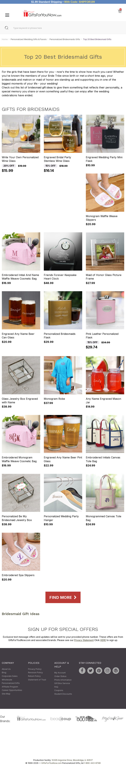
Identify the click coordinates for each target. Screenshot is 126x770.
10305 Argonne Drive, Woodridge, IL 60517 (72, 760)
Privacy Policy (35, 669)
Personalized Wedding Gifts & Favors (29, 39)
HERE (103, 640)
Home (5, 39)
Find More (63, 597)
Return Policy (34, 676)
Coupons (58, 690)
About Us (6, 669)
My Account (60, 673)
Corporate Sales (10, 676)
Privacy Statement (84, 640)
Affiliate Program (10, 686)
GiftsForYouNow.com (51, 763)
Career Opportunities (12, 690)
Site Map (6, 694)
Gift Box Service (62, 683)
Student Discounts (63, 694)
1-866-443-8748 (92, 763)
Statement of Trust (37, 679)
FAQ (56, 687)
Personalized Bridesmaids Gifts (65, 39)
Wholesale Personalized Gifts (11, 681)
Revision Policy (35, 672)
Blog (4, 672)
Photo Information (63, 680)
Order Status (60, 676)
